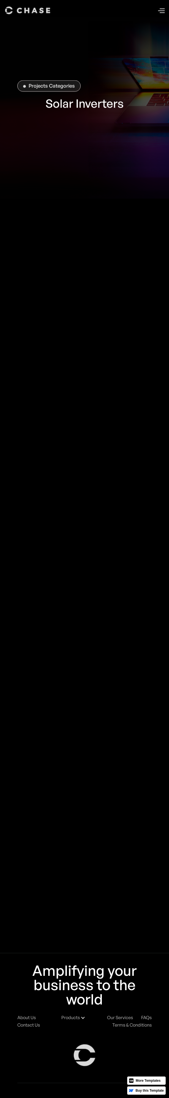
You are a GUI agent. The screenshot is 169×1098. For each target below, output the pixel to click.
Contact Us (28, 1025)
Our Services (120, 1017)
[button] (161, 10)
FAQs (146, 1017)
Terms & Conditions (132, 1025)
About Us (26, 1017)
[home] (28, 10)
